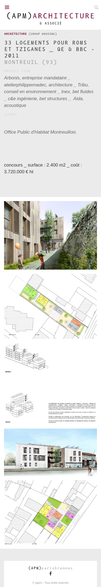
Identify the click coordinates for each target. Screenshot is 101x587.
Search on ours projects (96, 7)
